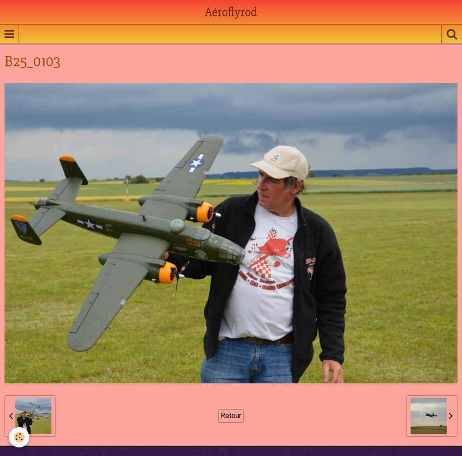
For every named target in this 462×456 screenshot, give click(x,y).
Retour (231, 415)
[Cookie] (19, 437)
